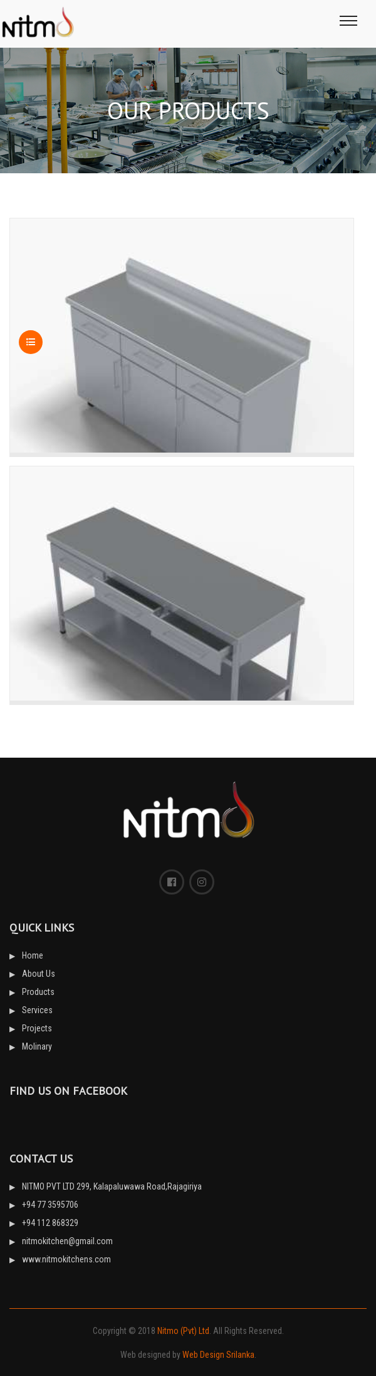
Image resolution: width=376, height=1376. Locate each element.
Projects (37, 1028)
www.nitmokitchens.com (66, 1259)
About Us (38, 974)
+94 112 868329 (50, 1223)
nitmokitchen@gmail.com (67, 1241)
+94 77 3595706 (50, 1205)
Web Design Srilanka (218, 1355)
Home (32, 955)
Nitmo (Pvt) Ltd (183, 1331)
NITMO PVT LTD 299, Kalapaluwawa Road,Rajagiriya (112, 1186)
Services (37, 1010)
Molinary (37, 1046)
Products (38, 992)
